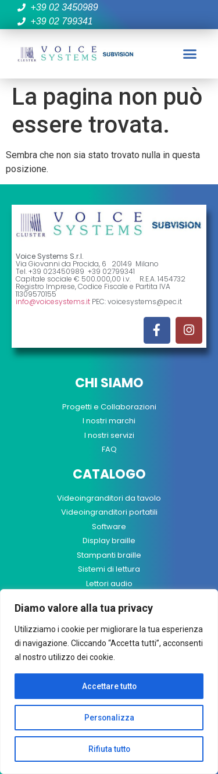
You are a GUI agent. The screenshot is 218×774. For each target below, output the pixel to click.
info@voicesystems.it (53, 301)
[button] (190, 54)
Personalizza (109, 717)
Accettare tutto (109, 686)
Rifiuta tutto (109, 749)
